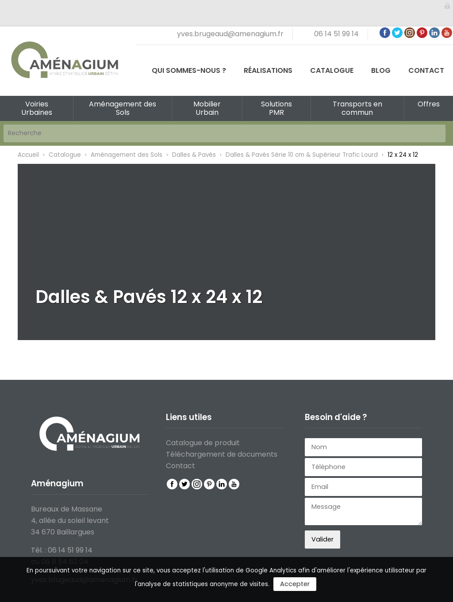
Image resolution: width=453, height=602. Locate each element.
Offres (429, 104)
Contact (426, 70)
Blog (381, 70)
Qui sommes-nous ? (189, 70)
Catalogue (331, 70)
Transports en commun (357, 108)
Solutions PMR (276, 108)
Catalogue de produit (203, 443)
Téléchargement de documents (221, 454)
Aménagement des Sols (122, 108)
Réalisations (268, 70)
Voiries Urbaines (36, 108)
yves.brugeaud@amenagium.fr (230, 34)
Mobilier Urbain (207, 108)
